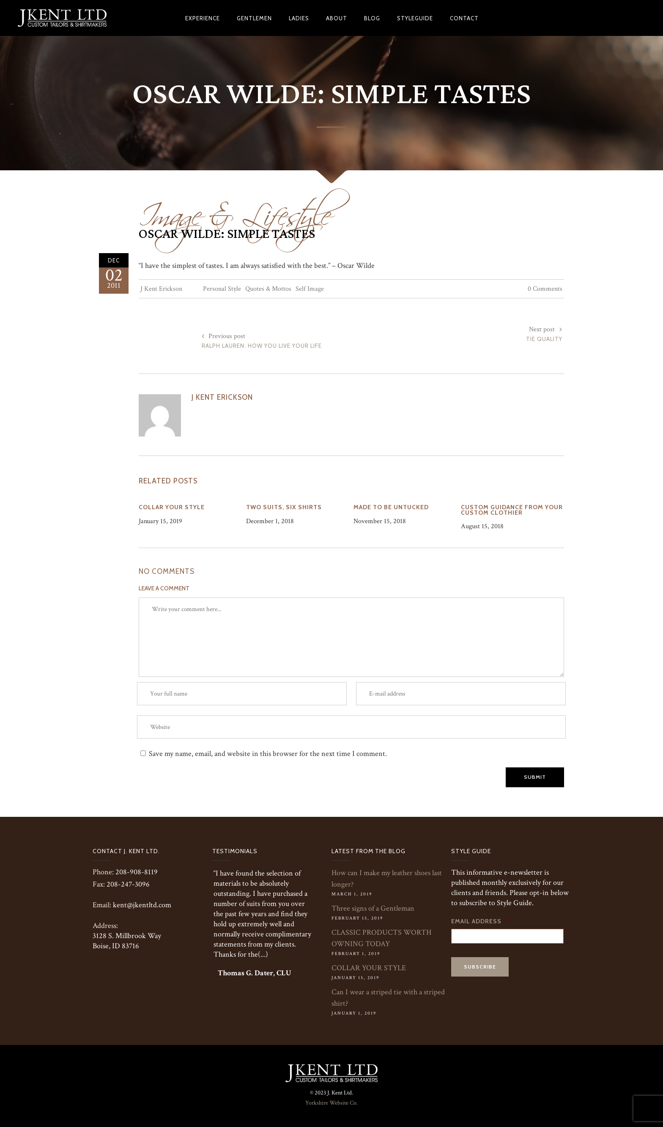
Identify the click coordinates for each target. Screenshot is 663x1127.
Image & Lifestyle (235, 210)
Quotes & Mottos (268, 288)
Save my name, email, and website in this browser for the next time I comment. (268, 754)
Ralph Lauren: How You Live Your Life (262, 345)
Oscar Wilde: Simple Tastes (227, 234)
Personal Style (222, 288)
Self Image (310, 288)
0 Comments (545, 288)
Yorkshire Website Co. (331, 1103)
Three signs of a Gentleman (373, 908)
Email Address (479, 921)
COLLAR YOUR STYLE (369, 968)
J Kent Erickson (161, 288)
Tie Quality (544, 339)
